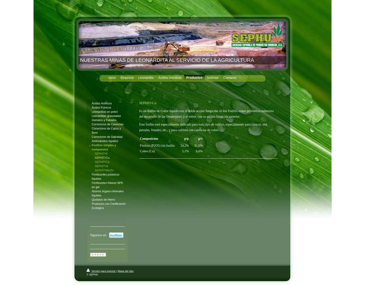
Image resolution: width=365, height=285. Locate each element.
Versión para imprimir (101, 271)
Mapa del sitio (126, 271)
